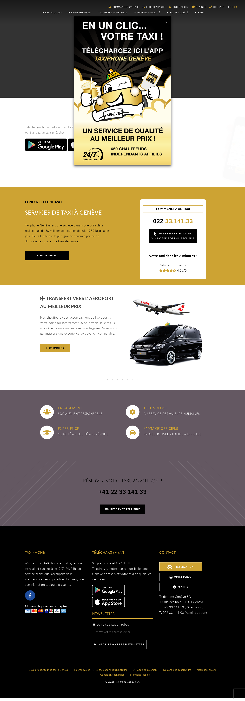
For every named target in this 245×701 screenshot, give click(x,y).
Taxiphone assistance (112, 12)
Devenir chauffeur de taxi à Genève (48, 669)
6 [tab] (132, 379)
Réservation (180, 566)
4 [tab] (122, 379)
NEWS (200, 12)
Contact (217, 7)
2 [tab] (112, 379)
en (230, 7)
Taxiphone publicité (147, 12)
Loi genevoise (82, 669)
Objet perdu (179, 7)
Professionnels (80, 12)
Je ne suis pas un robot (111, 624)
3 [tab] (117, 379)
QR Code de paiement (145, 669)
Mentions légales (140, 674)
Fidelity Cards (153, 7)
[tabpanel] (122, 334)
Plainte (199, 7)
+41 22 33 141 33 (122, 492)
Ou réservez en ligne (122, 509)
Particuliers (52, 12)
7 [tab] (137, 379)
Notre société (177, 12)
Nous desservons (207, 669)
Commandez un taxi (124, 7)
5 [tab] (127, 379)
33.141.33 (173, 221)
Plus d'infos (47, 255)
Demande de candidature (177, 669)
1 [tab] (108, 379)
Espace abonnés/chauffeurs (111, 669)
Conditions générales (112, 674)
